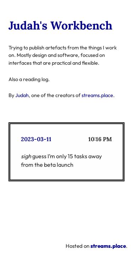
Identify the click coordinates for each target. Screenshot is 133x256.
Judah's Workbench (60, 25)
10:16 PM (100, 139)
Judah (22, 95)
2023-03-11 (36, 139)
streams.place (97, 95)
